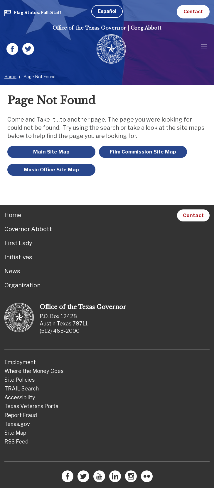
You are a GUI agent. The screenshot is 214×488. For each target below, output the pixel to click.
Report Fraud (20, 415)
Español (107, 11)
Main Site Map (51, 152)
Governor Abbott (28, 229)
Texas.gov (17, 424)
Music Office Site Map (51, 170)
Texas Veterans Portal (32, 406)
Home (10, 76)
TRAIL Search (21, 388)
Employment (20, 362)
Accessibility (19, 397)
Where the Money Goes (33, 371)
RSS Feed (16, 441)
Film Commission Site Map (143, 152)
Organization (22, 285)
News (12, 271)
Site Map (15, 433)
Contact (193, 11)
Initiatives (18, 257)
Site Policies (19, 380)
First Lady (18, 243)
